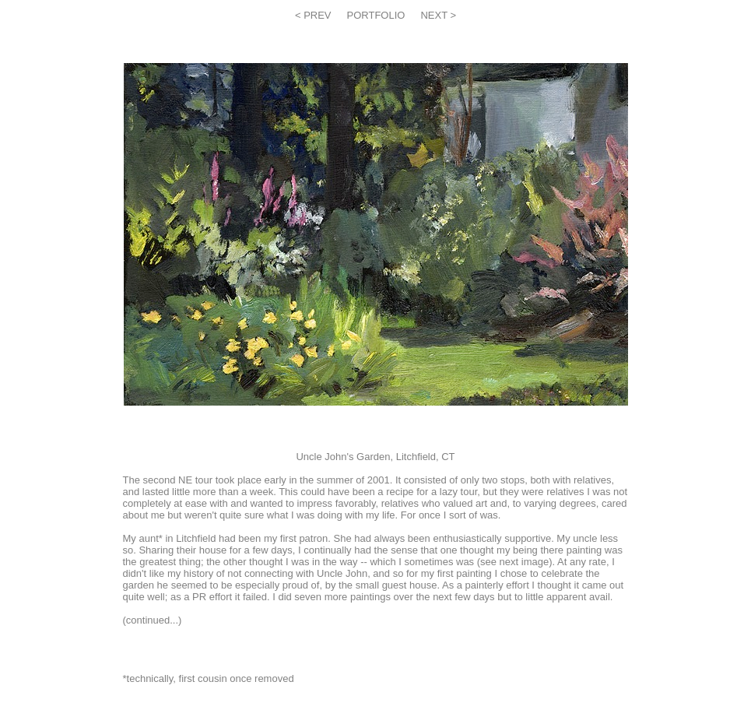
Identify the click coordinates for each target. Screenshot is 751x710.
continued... (152, 620)
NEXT (435, 15)
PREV (316, 15)
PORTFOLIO (376, 15)
